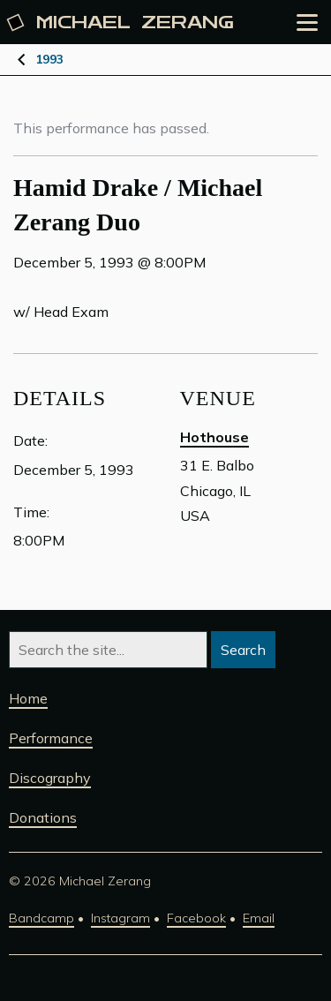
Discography (50, 777)
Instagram (120, 918)
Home (28, 698)
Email (259, 918)
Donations (43, 817)
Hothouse (214, 437)
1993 (49, 59)
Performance (51, 738)
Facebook (196, 918)
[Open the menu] (307, 22)
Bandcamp (41, 918)
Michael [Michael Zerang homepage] (121, 22)
